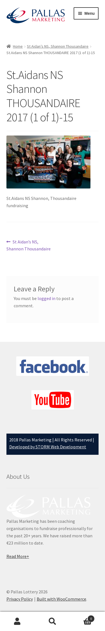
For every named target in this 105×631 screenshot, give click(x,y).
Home (18, 46)
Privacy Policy (19, 599)
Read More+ (17, 556)
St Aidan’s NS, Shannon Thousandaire (57, 46)
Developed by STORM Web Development (47, 446)
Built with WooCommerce (61, 599)
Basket (82, 617)
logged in (46, 298)
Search (52, 621)
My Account (17, 621)
